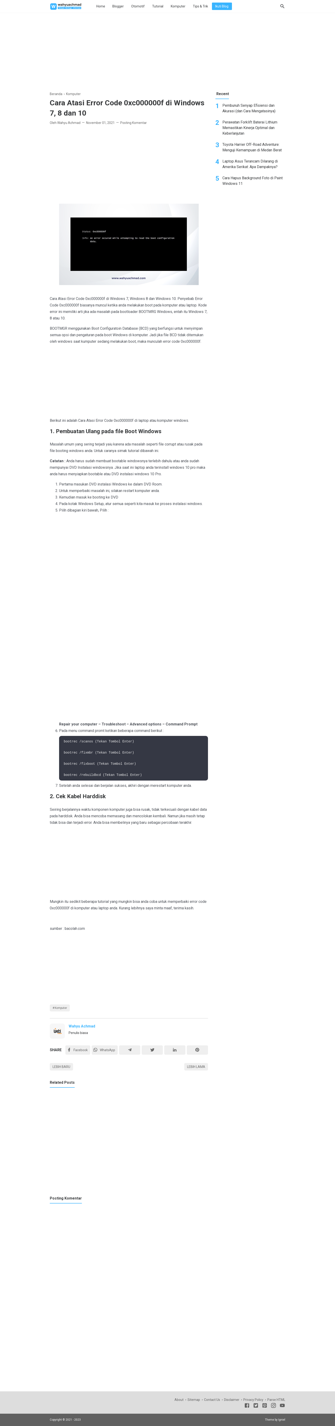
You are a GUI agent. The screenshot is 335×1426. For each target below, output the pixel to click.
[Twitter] (105, 1050)
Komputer (178, 6)
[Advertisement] (167, 51)
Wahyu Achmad (82, 1026)
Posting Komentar (133, 123)
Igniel (281, 1419)
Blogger (118, 6)
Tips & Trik (200, 6)
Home (100, 6)
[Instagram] (273, 1406)
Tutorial (157, 6)
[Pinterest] (197, 1050)
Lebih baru (61, 1067)
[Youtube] (282, 1406)
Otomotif (138, 6)
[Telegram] (129, 1050)
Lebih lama (196, 1067)
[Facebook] (77, 1050)
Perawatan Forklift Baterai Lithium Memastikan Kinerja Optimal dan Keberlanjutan (249, 128)
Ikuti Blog (221, 6)
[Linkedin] (174, 1050)
